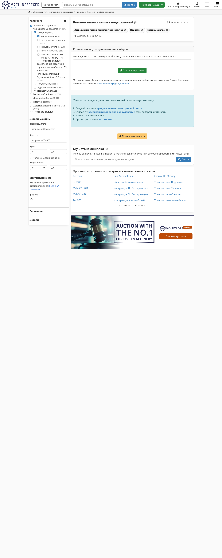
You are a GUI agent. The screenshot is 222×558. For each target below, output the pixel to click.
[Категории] (51, 5)
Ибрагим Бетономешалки (128, 182)
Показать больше (49, 60)
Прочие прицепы (51, 50)
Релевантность (177, 22)
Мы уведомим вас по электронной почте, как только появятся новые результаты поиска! (124, 56)
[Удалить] (125, 30)
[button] (217, 5)
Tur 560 (77, 200)
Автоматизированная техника (49, 107)
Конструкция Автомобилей (129, 200)
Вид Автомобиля (123, 176)
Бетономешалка (50, 36)
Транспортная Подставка (168, 182)
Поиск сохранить (132, 70)
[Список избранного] (178, 5)
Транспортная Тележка (167, 188)
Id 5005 (77, 182)
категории (105, 119)
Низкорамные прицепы (52, 42)
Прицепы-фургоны (52, 46)
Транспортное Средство (168, 194)
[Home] (53, 12)
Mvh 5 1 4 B (79, 194)
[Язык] (207, 5)
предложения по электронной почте (119, 108)
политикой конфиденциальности (113, 83)
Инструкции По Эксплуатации (131, 188)
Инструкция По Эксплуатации (131, 194)
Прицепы (45, 32)
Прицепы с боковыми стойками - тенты (51, 56)
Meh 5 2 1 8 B (80, 188)
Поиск (129, 4)
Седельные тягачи (49, 87)
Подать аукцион (176, 236)
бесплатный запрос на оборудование (111, 112)
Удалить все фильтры (88, 35)
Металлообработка (47, 94)
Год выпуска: (37, 162)
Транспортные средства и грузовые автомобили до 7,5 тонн (52, 67)
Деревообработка (46, 98)
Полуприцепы (47, 83)
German (77, 176)
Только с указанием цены (46, 157)
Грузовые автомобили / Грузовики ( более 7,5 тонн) (51, 77)
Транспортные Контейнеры (170, 200)
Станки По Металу (164, 176)
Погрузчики (42, 101)
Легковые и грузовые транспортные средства (49, 27)
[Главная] (29, 12)
